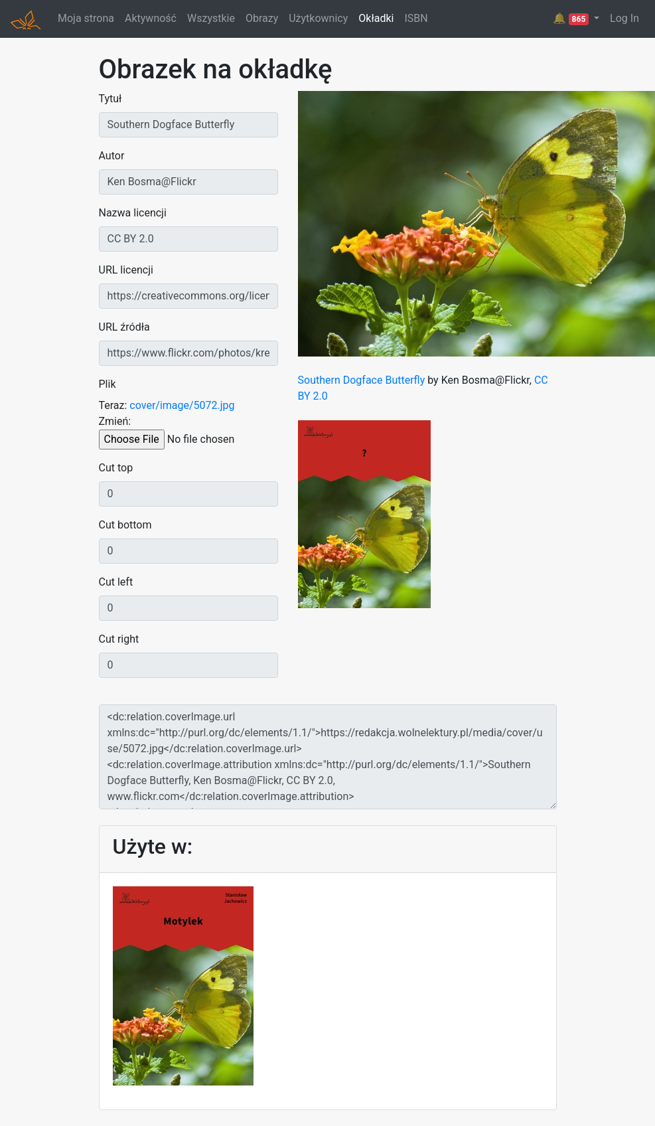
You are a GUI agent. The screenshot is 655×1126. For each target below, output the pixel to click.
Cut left (116, 582)
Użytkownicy (318, 18)
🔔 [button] (572, 18)
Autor (112, 155)
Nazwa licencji (133, 212)
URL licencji (126, 270)
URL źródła (124, 327)
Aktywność (151, 18)
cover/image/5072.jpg (181, 405)
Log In (624, 18)
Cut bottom (125, 525)
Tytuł (110, 98)
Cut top (116, 467)
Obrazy (262, 18)
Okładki (376, 18)
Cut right (119, 639)
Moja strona (86, 18)
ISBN (415, 18)
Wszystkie (211, 18)
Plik (107, 384)
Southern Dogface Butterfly (361, 380)
